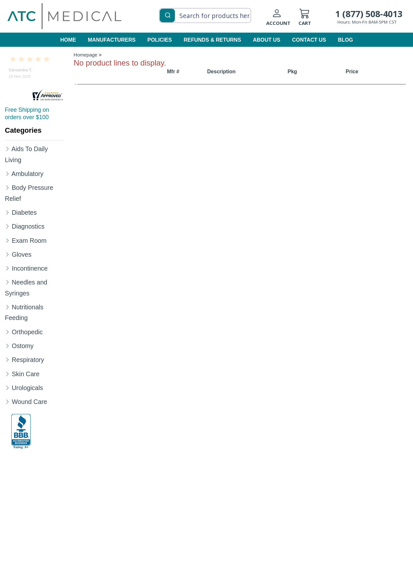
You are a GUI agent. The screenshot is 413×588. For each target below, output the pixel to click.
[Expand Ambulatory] (7, 173)
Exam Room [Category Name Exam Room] (29, 240)
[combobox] (205, 15)
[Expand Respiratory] (7, 359)
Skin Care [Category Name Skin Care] (25, 373)
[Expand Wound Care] (7, 401)
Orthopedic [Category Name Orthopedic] (27, 331)
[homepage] (64, 16)
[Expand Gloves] (7, 254)
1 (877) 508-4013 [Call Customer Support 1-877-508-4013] (368, 14)
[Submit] (167, 15)
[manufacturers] (112, 40)
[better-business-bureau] (21, 431)
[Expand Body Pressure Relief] (7, 187)
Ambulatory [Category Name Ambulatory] (27, 173)
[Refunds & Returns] (212, 40)
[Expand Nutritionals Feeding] (7, 307)
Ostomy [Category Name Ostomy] (23, 345)
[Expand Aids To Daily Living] (7, 148)
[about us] (267, 40)
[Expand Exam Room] (7, 240)
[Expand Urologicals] (7, 387)
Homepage (85, 54)
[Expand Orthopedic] (7, 331)
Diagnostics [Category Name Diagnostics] (28, 226)
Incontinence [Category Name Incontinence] (29, 268)
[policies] (160, 40)
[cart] (314, 19)
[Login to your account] (282, 19)
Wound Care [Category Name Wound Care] (29, 401)
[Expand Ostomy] (7, 345)
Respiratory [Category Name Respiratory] (28, 359)
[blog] (345, 40)
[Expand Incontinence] (7, 268)
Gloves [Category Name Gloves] (21, 254)
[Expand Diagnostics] (7, 226)
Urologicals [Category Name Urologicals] (27, 387)
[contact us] (309, 40)
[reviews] (48, 95)
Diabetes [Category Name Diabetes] (24, 212)
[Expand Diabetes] (7, 212)
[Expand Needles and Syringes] (7, 282)
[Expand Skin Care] (7, 373)
